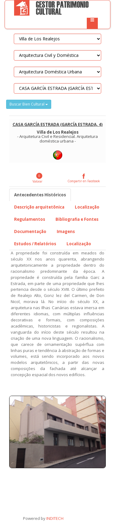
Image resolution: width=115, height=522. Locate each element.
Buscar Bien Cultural (29, 104)
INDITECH (54, 518)
